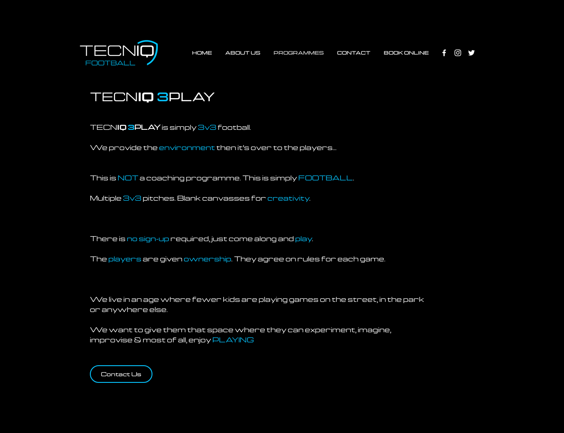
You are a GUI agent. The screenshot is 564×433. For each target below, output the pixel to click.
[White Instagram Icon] (457, 52)
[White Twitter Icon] (471, 52)
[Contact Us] (121, 374)
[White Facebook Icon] (444, 52)
